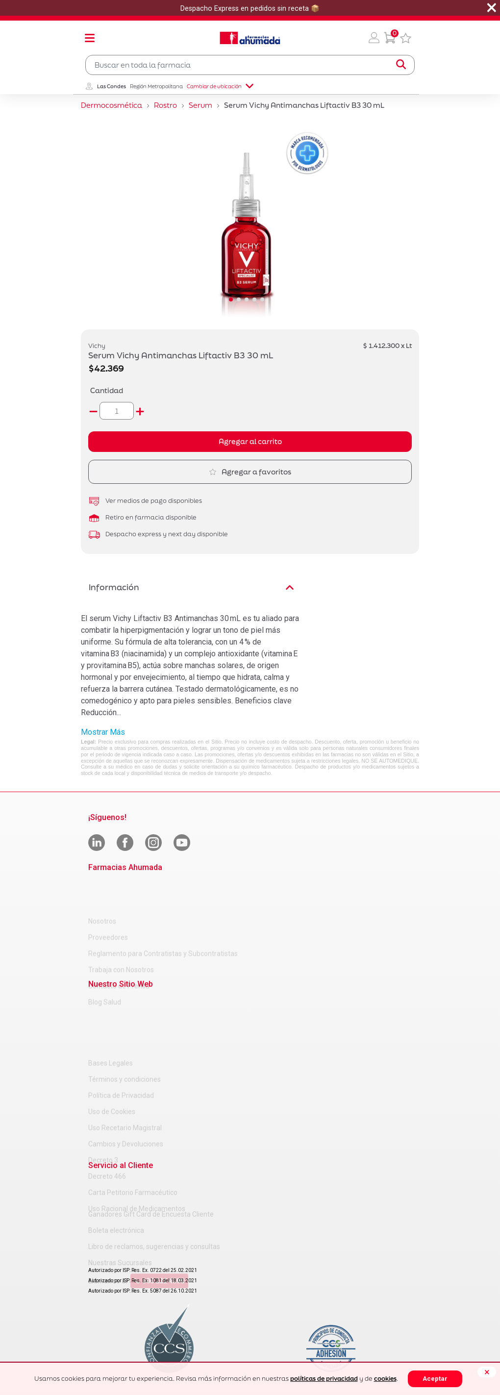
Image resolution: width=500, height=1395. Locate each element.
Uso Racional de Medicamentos (136, 1147)
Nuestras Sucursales (120, 1232)
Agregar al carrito (250, 441)
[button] (374, 38)
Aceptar (435, 1378)
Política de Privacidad (121, 1034)
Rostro (165, 105)
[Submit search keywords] (401, 64)
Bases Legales (110, 1002)
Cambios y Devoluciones (125, 1083)
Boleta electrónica (116, 1199)
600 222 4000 (159, 1250)
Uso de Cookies (111, 1050)
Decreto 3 (103, 1099)
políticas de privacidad (324, 1378)
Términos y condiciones (124, 1018)
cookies (385, 1378)
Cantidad (106, 390)
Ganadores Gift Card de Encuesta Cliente (151, 1183)
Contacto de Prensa (119, 950)
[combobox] (250, 65)
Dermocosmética (111, 105)
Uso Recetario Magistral (125, 1067)
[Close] (486, 1372)
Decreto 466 (107, 1115)
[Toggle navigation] (90, 37)
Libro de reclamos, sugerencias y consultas (154, 1216)
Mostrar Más (103, 732)
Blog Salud (104, 966)
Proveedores (108, 901)
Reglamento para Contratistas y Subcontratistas (163, 918)
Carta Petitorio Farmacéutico (132, 1131)
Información (191, 587)
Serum (200, 105)
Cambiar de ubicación (220, 86)
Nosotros (102, 885)
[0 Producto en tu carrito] (390, 38)
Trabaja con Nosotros (121, 934)
